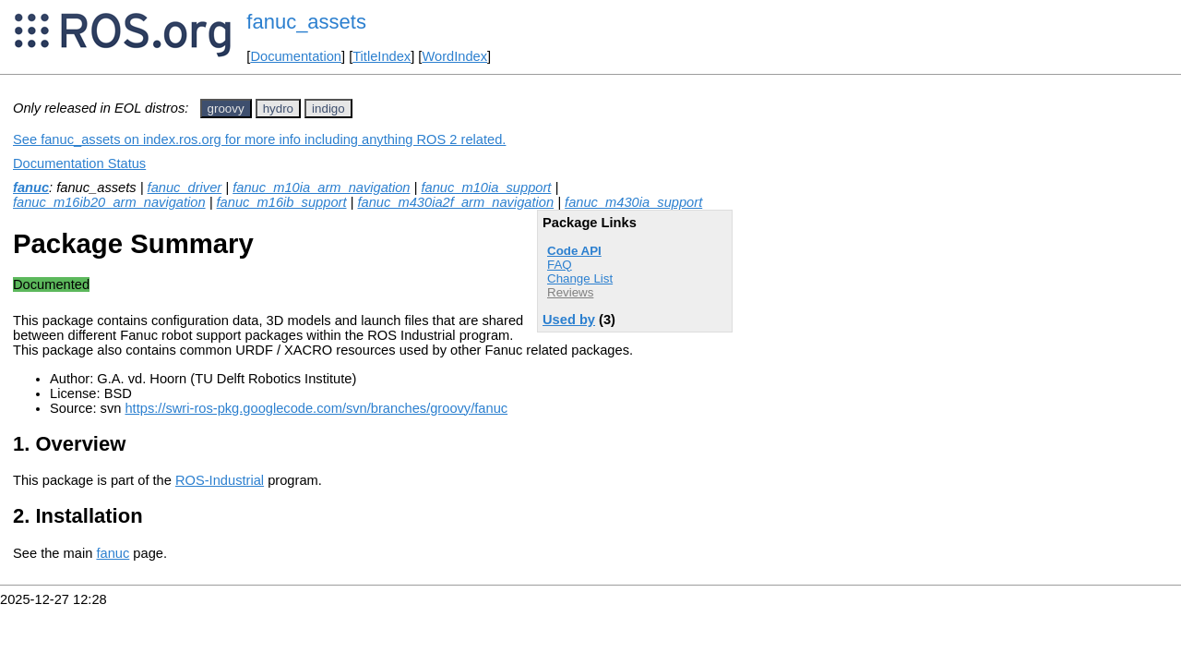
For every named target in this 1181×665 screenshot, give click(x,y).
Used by (569, 319)
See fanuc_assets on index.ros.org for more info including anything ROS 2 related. (259, 139)
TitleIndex (381, 56)
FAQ (559, 265)
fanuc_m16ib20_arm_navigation (109, 202)
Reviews (570, 292)
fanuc (31, 187)
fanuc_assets (306, 21)
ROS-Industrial (219, 480)
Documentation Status (79, 163)
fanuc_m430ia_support (633, 202)
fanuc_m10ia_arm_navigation (321, 187)
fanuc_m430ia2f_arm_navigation (455, 202)
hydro (278, 108)
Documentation (295, 56)
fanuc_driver (185, 187)
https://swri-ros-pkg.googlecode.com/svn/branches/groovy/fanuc (316, 408)
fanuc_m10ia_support (486, 187)
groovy (226, 108)
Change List (580, 278)
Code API (574, 251)
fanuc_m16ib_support (282, 202)
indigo (328, 108)
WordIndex (454, 56)
